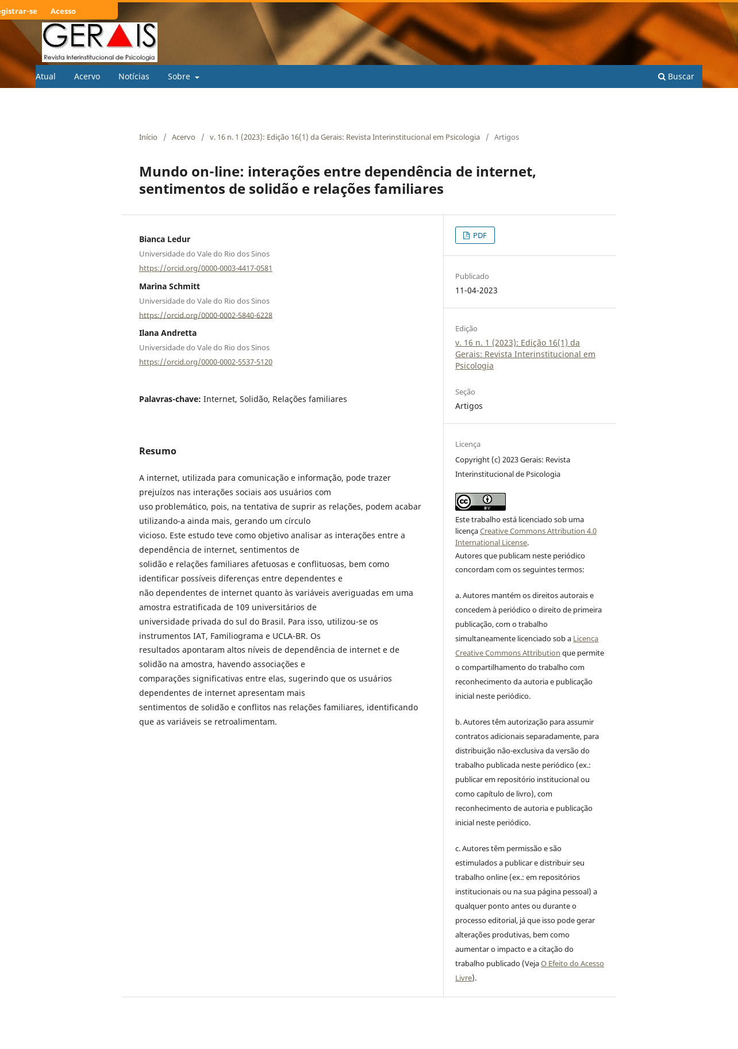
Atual (46, 76)
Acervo (87, 76)
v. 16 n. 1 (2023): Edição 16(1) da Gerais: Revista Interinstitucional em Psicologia (345, 137)
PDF (479, 235)
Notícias (133, 76)
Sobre (180, 76)
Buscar (676, 76)
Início (148, 137)
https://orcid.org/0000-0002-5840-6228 (205, 314)
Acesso (63, 11)
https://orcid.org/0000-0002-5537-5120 (205, 362)
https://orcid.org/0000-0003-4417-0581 (205, 268)
